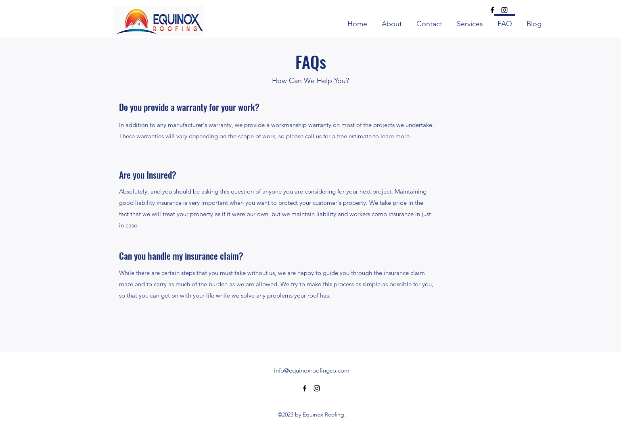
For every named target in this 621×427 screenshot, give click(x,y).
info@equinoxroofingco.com (311, 370)
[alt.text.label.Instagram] (504, 10)
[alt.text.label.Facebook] (492, 10)
